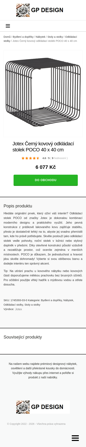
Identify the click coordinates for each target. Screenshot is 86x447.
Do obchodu (45, 180)
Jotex (18, 309)
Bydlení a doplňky (23, 36)
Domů (7, 36)
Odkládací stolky (13, 304)
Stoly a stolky (55, 36)
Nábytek (40, 36)
